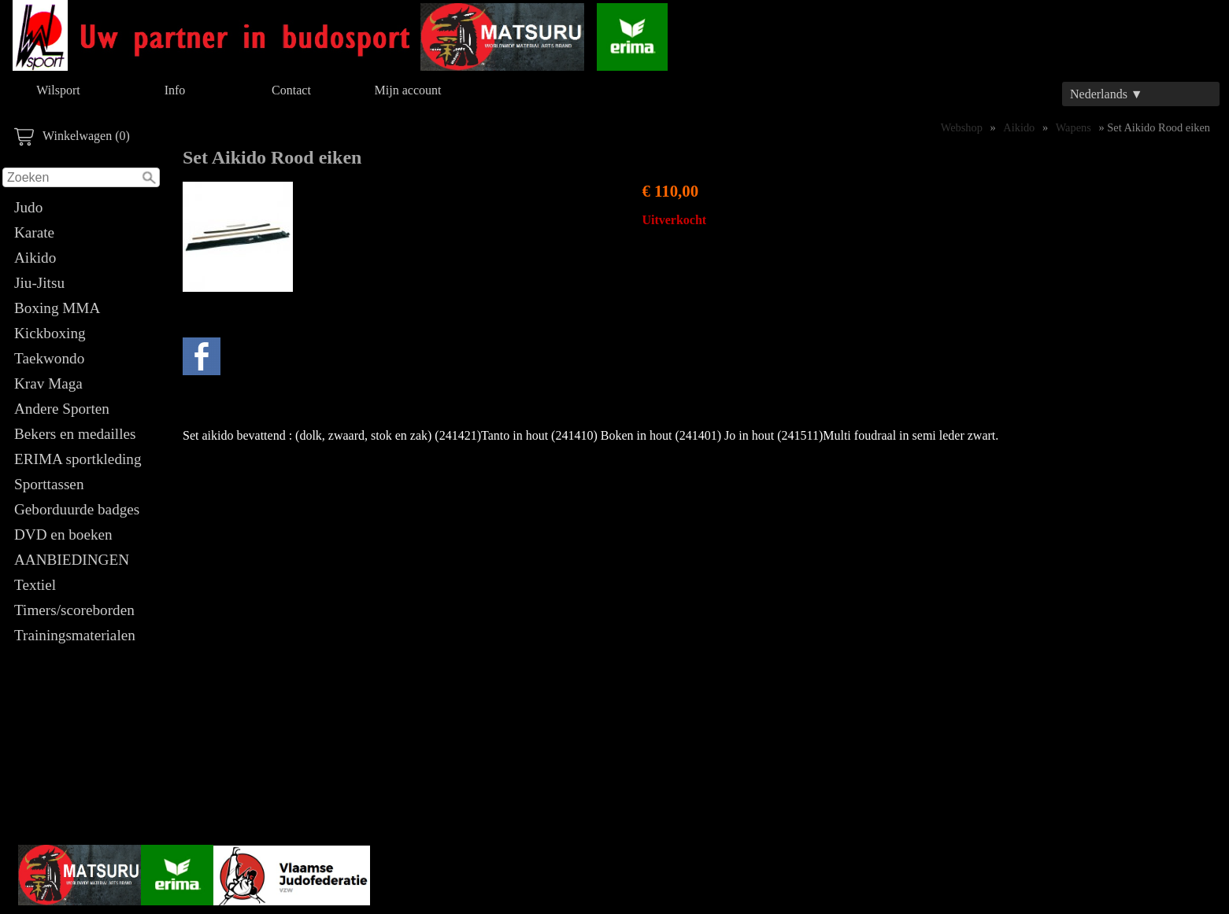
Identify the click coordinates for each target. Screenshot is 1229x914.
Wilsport (58, 90)
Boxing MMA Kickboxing (56, 320)
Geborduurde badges (76, 509)
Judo (28, 207)
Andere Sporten (61, 408)
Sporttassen (48, 484)
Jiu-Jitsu (39, 283)
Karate (34, 232)
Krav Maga (48, 383)
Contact (291, 90)
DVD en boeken (63, 534)
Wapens (1073, 127)
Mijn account (408, 90)
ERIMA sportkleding (78, 459)
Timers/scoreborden (74, 610)
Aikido (35, 257)
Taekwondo (49, 358)
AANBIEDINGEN (71, 559)
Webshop (962, 127)
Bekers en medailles (75, 434)
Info (175, 90)
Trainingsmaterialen (74, 635)
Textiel (35, 585)
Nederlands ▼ (1106, 94)
